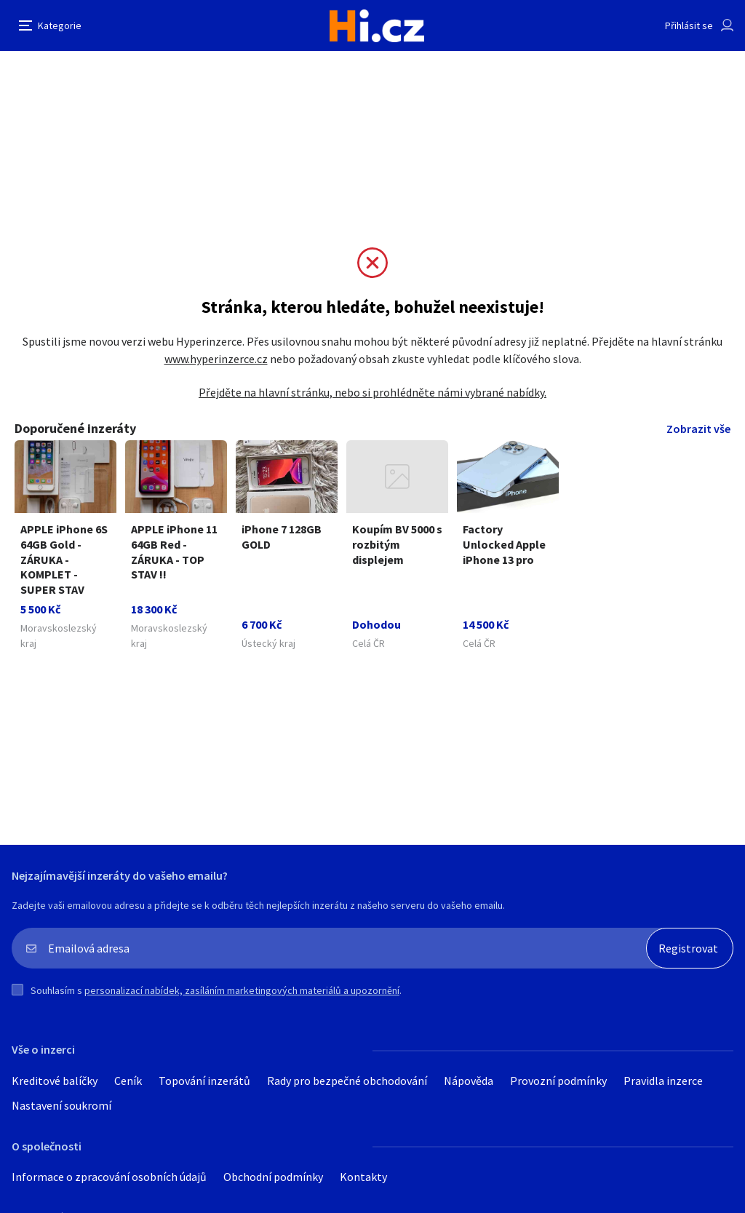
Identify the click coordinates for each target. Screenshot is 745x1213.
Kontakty (363, 1176)
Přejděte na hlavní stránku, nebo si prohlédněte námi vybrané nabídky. (372, 392)
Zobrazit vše (698, 428)
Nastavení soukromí (61, 1105)
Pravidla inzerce (663, 1080)
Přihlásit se (689, 25)
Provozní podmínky (558, 1080)
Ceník (128, 1080)
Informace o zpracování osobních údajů (109, 1176)
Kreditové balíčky (54, 1080)
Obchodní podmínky (273, 1176)
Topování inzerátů (204, 1080)
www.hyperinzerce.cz (216, 358)
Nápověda (468, 1080)
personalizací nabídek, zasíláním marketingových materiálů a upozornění (241, 990)
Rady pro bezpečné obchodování (347, 1080)
